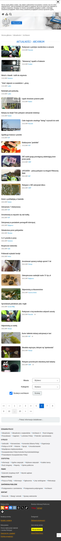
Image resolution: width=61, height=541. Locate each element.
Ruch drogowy (48, 433)
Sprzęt (24, 446)
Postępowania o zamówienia (12, 488)
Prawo (3, 469)
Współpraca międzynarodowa (12, 449)
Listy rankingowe (40, 481)
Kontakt (4, 492)
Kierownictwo (15, 443)
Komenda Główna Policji (30, 443)
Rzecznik (5, 496)
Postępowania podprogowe (33, 488)
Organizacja (45, 443)
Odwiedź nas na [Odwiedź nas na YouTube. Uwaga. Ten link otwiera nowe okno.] (6, 507)
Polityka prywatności (7, 536)
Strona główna (6, 35)
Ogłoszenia (28, 481)
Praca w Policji (6, 477)
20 (19, 410)
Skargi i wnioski (16, 496)
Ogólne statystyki (17, 462)
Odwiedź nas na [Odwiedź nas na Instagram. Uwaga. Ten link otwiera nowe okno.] (14, 507)
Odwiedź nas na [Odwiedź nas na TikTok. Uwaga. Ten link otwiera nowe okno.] (26, 507)
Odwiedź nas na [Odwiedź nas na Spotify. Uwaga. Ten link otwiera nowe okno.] (2, 511)
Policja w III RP (7, 446)
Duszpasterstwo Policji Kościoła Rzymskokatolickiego (20, 452)
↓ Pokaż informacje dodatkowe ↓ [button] (30, 420)
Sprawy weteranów (30, 496)
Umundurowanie (34, 446)
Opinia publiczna (28, 465)
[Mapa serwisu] (6, 14)
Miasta (26, 380)
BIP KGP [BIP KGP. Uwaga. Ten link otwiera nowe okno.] (39, 508)
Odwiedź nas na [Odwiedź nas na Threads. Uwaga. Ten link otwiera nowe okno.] (18, 507)
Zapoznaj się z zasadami (8, 533)
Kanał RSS (2, 507)
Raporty (17, 465)
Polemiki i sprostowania (43, 436)
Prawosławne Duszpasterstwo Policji (14, 455)
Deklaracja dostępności (38, 520)
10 (8, 410)
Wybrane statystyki (32, 462)
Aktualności (17, 35)
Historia (17, 446)
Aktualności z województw (21, 433)
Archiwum (26, 35)
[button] (57, 14)
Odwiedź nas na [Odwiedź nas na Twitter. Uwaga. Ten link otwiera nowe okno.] (22, 507)
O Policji (4, 439)
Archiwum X (37, 433)
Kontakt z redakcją (6, 520)
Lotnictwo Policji (27, 436)
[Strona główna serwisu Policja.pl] (3, 14)
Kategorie (25, 387)
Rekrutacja (51, 481)
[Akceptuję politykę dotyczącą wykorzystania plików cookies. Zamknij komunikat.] (58, 2)
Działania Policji (7, 429)
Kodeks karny (45, 462)
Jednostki (5, 443)
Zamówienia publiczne (9, 484)
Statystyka (5, 458)
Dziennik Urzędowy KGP (10, 473)
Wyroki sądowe (26, 473)
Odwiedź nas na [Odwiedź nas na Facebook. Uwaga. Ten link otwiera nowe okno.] (10, 507)
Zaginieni (16, 436)
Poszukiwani (6, 436)
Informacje (5, 462)
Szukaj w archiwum (21, 393)
